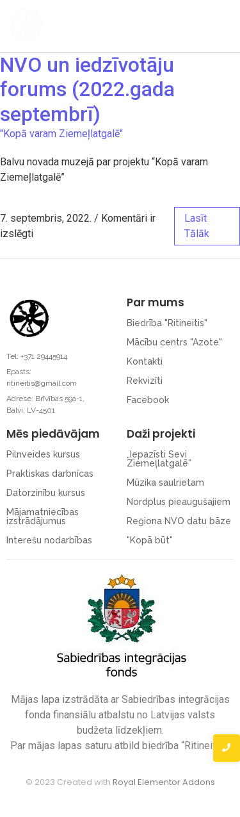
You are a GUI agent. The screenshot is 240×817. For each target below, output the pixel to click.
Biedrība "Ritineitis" (167, 323)
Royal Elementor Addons (164, 782)
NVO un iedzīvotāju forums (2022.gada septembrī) (87, 89)
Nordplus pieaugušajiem (178, 502)
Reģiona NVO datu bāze (179, 521)
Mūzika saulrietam (165, 482)
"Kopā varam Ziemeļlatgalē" (61, 134)
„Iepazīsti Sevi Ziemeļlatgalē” (159, 458)
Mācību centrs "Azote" (174, 342)
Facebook (148, 400)
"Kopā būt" (150, 540)
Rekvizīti (145, 380)
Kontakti (145, 361)
